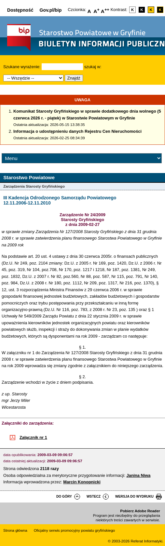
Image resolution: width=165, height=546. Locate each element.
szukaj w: (93, 66)
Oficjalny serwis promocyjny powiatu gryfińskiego (74, 530)
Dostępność (20, 10)
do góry (64, 496)
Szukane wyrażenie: (22, 66)
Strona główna (15, 530)
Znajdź (73, 78)
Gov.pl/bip (51, 10)
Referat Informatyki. (147, 541)
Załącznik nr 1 (33, 437)
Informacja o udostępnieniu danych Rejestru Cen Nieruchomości (77, 131)
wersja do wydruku (134, 496)
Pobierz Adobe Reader (140, 511)
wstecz (94, 496)
